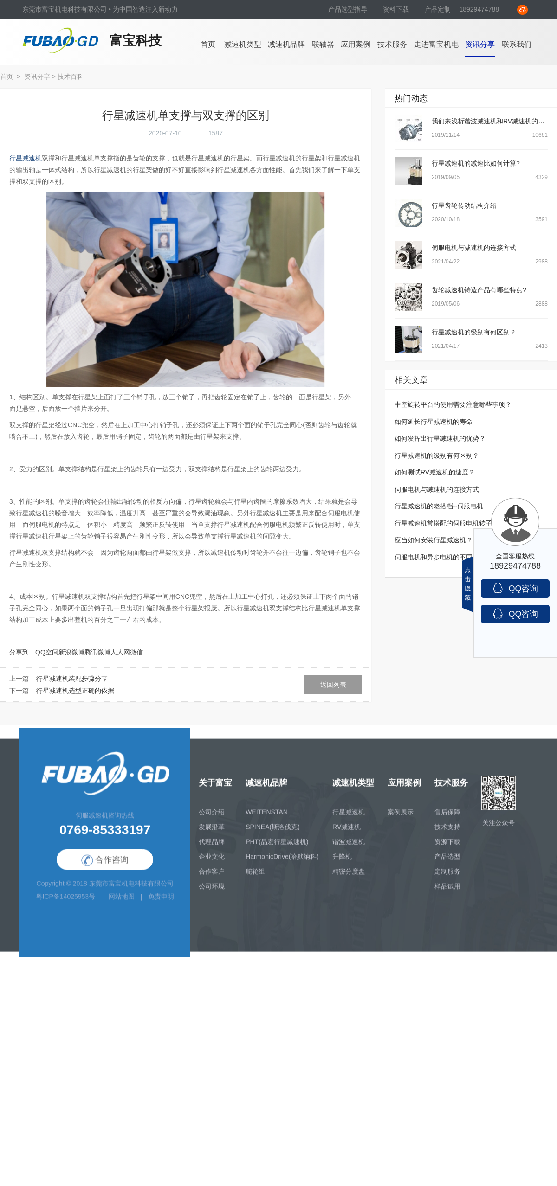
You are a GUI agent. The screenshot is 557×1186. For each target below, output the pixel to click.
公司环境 (212, 894)
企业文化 (212, 864)
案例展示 (401, 819)
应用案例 (355, 44)
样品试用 (447, 894)
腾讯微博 (97, 652)
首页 (208, 44)
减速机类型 (242, 44)
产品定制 (438, 9)
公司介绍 (212, 819)
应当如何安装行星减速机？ (434, 540)
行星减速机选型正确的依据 (75, 690)
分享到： (22, 652)
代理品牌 (212, 849)
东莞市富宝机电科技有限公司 (131, 891)
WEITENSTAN (267, 819)
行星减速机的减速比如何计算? (476, 163)
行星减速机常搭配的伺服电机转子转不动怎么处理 (466, 523)
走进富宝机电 (436, 44)
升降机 (342, 864)
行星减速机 (348, 819)
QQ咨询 (515, 588)
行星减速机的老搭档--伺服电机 (439, 506)
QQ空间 (46, 652)
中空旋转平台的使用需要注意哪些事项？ (453, 404)
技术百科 (71, 76)
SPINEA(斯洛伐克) (273, 834)
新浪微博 (71, 652)
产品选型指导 (348, 9)
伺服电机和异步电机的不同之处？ (443, 557)
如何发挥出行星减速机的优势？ (440, 438)
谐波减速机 (348, 849)
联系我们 (516, 44)
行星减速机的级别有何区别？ (474, 332)
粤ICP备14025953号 (66, 904)
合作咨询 (105, 868)
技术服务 (392, 44)
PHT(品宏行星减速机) (277, 849)
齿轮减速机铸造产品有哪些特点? (479, 290)
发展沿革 (212, 834)
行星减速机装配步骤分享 (72, 678)
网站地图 (122, 904)
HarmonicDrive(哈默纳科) (282, 864)
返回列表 (333, 684)
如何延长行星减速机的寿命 (434, 421)
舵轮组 (255, 879)
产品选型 (447, 864)
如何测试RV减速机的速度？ (435, 472)
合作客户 (212, 879)
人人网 (120, 652)
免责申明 (161, 904)
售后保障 (447, 819)
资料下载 (397, 9)
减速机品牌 (286, 44)
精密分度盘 (348, 879)
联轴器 (323, 44)
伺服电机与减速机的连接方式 (474, 247)
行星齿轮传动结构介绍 (464, 205)
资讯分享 (480, 44)
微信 (136, 652)
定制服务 (447, 879)
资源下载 (447, 849)
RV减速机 (346, 834)
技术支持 (447, 834)
